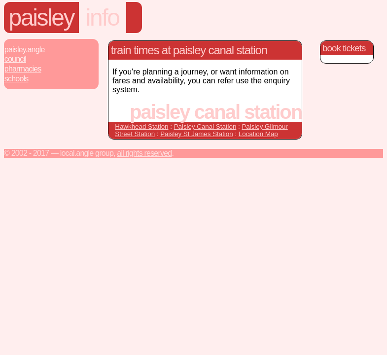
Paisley (41, 17)
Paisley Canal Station (205, 126)
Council (15, 59)
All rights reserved (144, 153)
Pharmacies (22, 69)
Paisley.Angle (24, 49)
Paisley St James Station (196, 134)
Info (102, 17)
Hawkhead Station (141, 126)
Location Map (258, 134)
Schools (16, 78)
